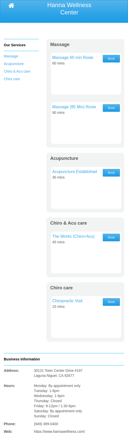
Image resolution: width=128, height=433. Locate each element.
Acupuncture (14, 64)
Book (111, 58)
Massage (11, 56)
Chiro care (12, 79)
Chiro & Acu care (17, 71)
